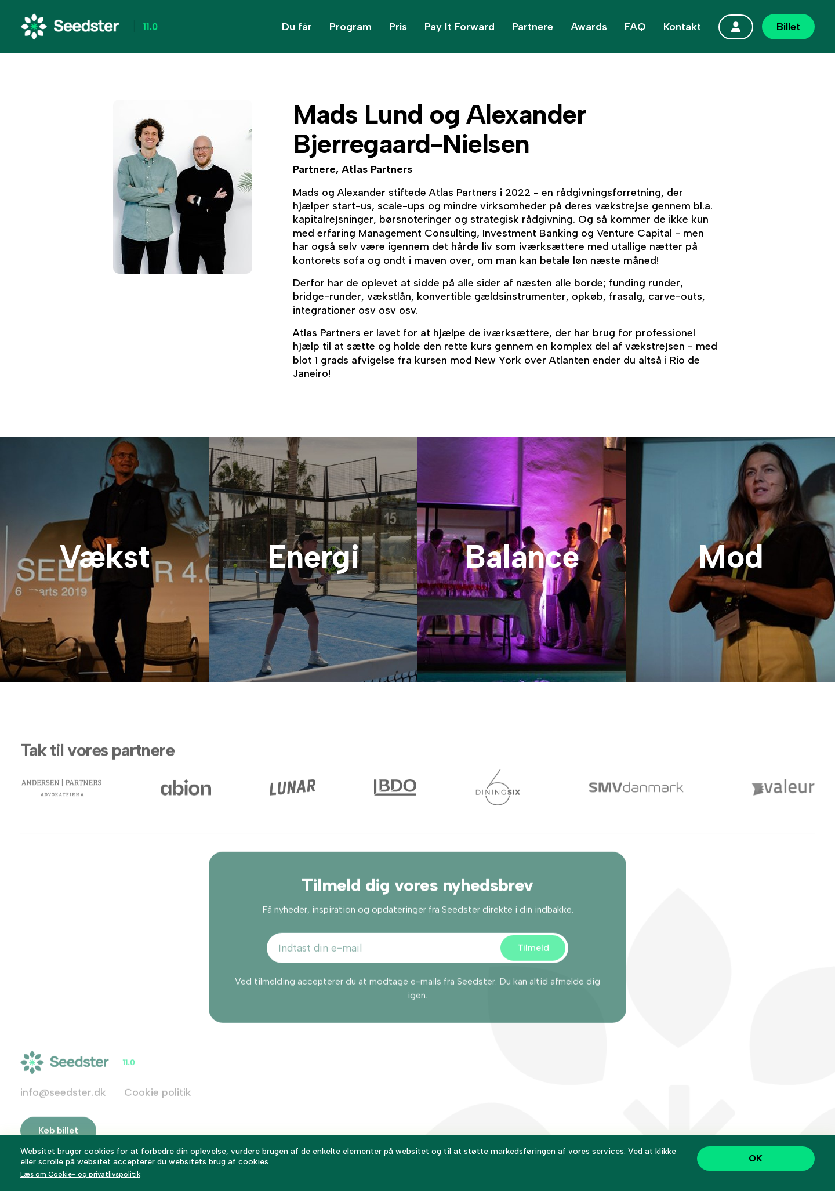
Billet (788, 26)
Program (350, 26)
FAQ (635, 26)
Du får (297, 26)
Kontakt (682, 26)
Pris (398, 26)
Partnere (532, 26)
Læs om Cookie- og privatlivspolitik (80, 1174)
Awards (589, 26)
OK (756, 1158)
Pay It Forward (459, 26)
